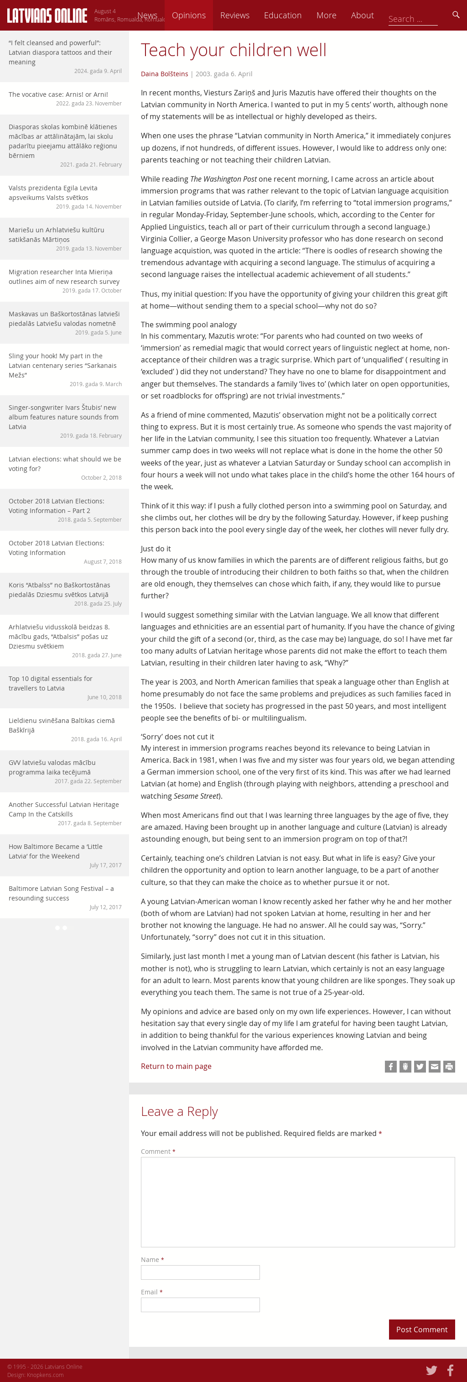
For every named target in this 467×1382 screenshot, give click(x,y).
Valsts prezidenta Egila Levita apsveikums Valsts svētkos (65, 196)
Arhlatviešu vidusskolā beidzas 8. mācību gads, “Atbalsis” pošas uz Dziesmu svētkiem (65, 641)
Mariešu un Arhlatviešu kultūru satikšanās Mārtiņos (65, 238)
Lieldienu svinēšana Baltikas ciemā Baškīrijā (65, 729)
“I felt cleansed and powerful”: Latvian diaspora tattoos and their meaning (65, 56)
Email (152, 1292)
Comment (158, 1151)
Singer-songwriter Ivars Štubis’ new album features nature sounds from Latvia (65, 421)
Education (347, 15)
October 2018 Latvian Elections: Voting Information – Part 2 (65, 510)
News (211, 15)
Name (152, 1259)
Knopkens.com (45, 1374)
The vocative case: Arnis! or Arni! (65, 98)
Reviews (298, 15)
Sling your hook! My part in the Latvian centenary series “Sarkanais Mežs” (65, 369)
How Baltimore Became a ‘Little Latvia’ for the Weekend (65, 855)
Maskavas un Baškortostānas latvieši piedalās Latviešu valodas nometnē (65, 322)
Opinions (253, 15)
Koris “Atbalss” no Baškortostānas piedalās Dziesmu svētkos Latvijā (65, 594)
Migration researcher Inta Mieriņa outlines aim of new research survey (65, 280)
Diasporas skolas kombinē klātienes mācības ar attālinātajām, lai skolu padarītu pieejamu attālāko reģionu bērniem (65, 145)
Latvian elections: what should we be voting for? (65, 468)
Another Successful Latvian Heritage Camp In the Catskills (65, 813)
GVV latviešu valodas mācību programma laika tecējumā (65, 771)
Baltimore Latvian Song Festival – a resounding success (65, 897)
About (426, 15)
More (390, 15)
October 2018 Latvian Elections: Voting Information (65, 552)
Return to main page (176, 1066)
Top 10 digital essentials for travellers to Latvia (65, 687)
